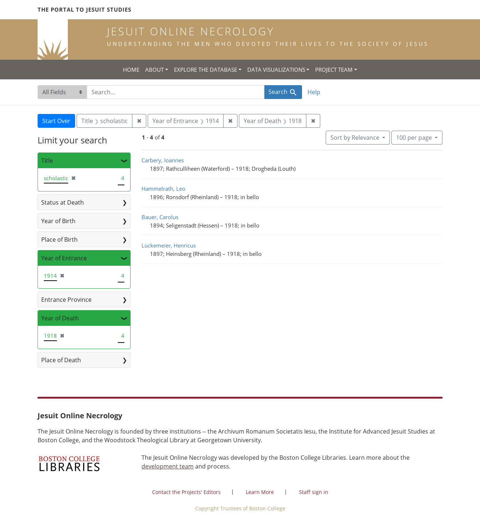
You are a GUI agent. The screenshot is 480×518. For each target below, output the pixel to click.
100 (414, 137)
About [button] (154, 69)
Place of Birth (59, 240)
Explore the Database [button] (205, 69)
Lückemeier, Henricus (169, 245)
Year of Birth (58, 221)
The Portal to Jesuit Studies (84, 9)
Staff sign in (313, 492)
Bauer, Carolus (160, 217)
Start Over (56, 121)
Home (131, 69)
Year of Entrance (64, 258)
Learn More (260, 492)
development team (168, 466)
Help (313, 92)
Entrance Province (66, 300)
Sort (355, 138)
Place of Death (61, 360)
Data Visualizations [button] (276, 69)
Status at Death (62, 202)
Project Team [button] (334, 69)
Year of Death (60, 318)
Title (47, 161)
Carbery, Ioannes (163, 160)
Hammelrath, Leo (163, 188)
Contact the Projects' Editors (186, 492)
